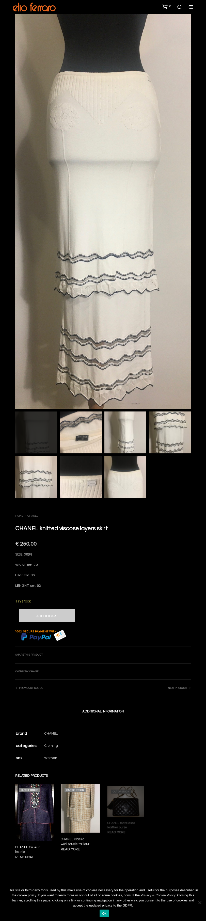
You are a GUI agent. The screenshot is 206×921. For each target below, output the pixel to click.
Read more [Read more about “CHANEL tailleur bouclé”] (25, 856)
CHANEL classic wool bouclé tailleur (75, 840)
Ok (104, 913)
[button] (166, 6)
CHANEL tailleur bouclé (27, 849)
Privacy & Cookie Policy (158, 895)
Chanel (32, 516)
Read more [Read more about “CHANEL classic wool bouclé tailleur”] (71, 847)
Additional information (103, 711)
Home (19, 516)
